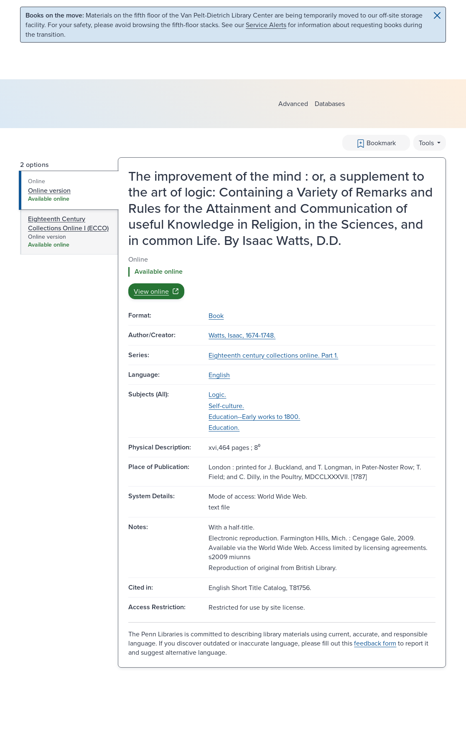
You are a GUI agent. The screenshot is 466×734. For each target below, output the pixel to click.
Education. (224, 427)
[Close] (437, 15)
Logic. (217, 394)
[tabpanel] (281, 277)
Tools (427, 142)
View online (156, 291)
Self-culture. (226, 405)
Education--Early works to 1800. (254, 416)
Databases (330, 103)
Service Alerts (266, 24)
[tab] (69, 190)
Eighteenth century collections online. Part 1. (273, 355)
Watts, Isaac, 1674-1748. (242, 335)
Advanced (293, 103)
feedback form (375, 643)
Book (216, 315)
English (219, 374)
